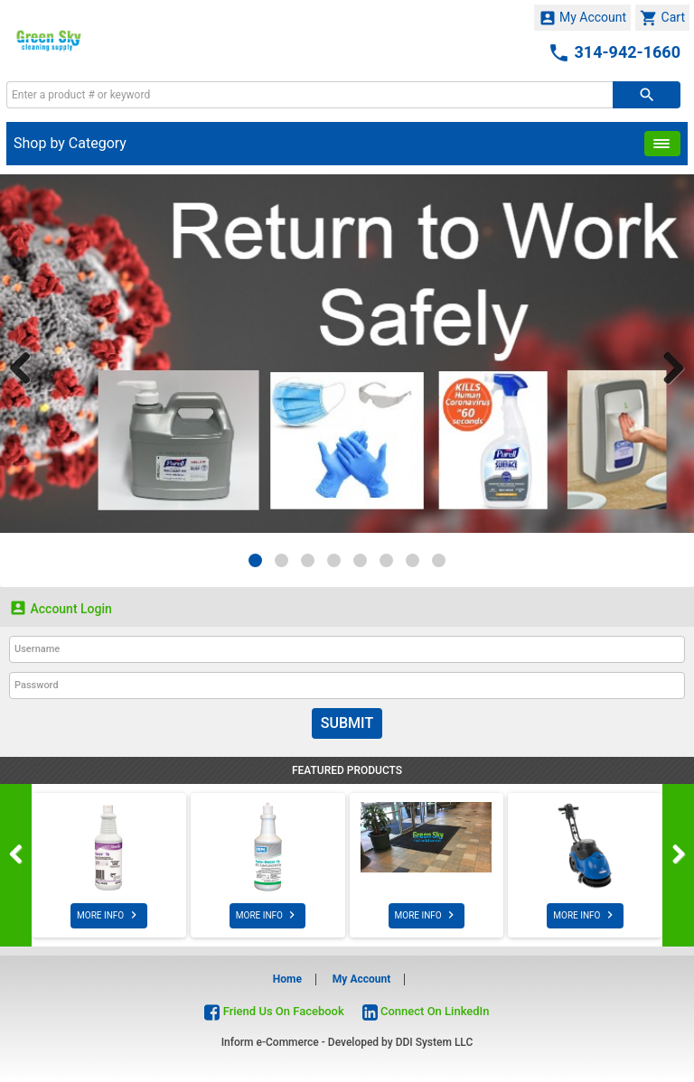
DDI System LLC (435, 1042)
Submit (347, 723)
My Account (583, 18)
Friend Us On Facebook (273, 1011)
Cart (662, 18)
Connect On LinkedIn (426, 1011)
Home (287, 979)
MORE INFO (109, 915)
